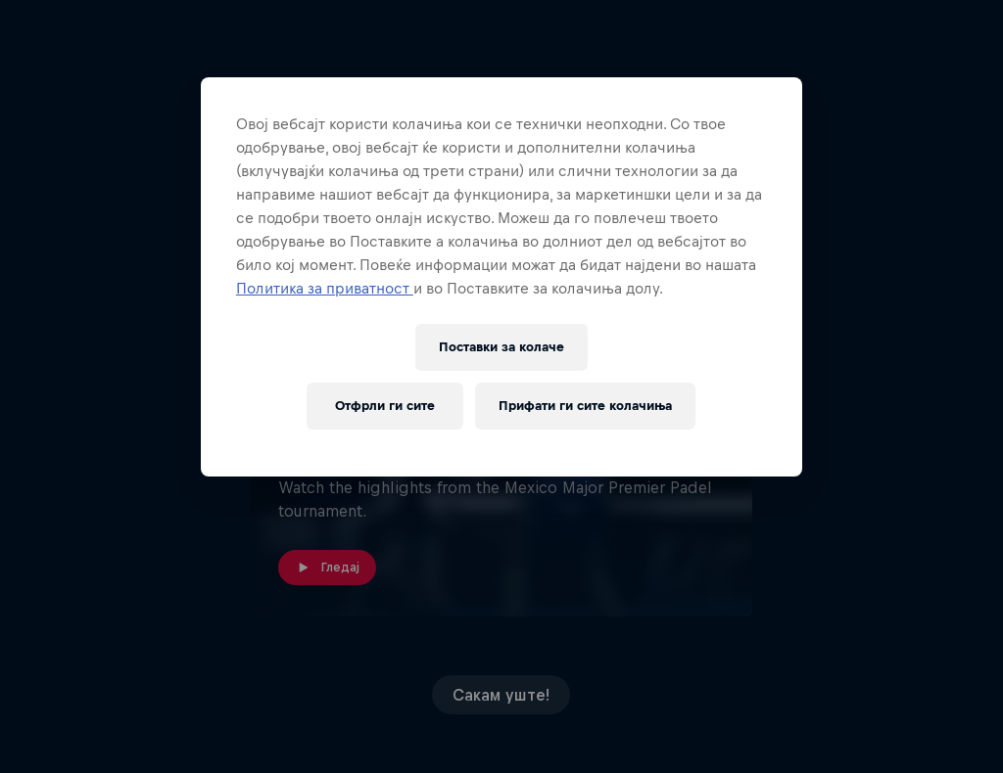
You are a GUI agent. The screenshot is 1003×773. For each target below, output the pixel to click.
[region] (501, 277)
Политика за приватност (324, 288)
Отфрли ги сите (385, 405)
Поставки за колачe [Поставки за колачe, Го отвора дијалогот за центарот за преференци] (501, 347)
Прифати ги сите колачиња (585, 405)
